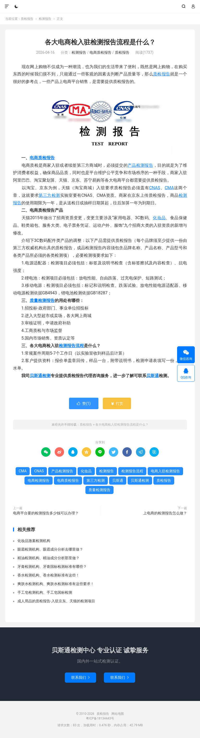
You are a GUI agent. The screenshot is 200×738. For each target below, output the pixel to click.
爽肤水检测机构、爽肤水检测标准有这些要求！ (55, 584)
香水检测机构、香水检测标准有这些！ (48, 575)
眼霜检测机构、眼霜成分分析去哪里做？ (50, 549)
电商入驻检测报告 (165, 471)
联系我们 (80, 677)
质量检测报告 (42, 300)
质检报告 (100, 6)
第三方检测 (49, 195)
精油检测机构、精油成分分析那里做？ (48, 558)
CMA (169, 187)
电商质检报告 (100, 52)
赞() (84, 403)
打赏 (117, 403)
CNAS (154, 187)
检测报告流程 (71, 345)
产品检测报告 (140, 165)
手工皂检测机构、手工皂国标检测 (44, 592)
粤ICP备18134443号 (100, 718)
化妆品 (159, 217)
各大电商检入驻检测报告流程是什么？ (100, 42)
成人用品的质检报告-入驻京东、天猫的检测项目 (56, 601)
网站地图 (117, 714)
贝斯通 (152, 375)
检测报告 (45, 19)
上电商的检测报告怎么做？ (165, 513)
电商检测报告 (38, 480)
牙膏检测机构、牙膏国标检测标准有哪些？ (52, 566)
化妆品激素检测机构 (33, 541)
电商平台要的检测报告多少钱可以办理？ (46, 513)
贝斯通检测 (40, 375)
